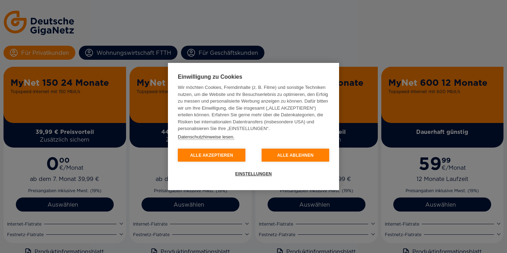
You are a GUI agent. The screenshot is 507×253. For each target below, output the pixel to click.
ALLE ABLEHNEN (295, 155)
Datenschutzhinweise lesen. (206, 137)
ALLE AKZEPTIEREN (211, 155)
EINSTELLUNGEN (253, 173)
